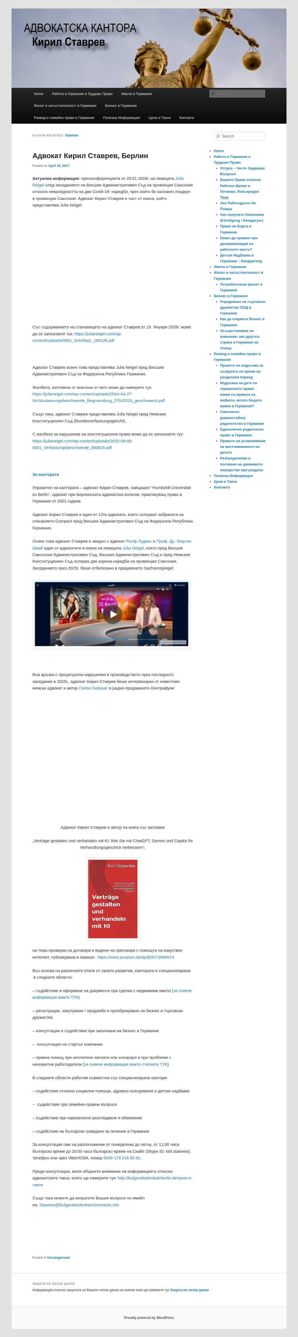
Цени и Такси (160, 118)
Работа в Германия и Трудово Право (82, 94)
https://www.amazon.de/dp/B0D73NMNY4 (136, 957)
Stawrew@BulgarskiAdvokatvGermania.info (79, 1204)
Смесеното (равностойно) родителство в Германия (242, 417)
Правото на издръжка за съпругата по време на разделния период (241, 371)
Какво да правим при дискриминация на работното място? (239, 244)
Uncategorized (58, 1258)
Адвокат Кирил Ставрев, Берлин (90, 156)
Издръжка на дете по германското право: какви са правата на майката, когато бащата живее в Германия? (241, 394)
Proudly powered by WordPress (149, 1318)
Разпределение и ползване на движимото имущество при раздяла (241, 464)
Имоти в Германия (136, 94)
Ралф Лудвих (139, 541)
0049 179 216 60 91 (122, 1157)
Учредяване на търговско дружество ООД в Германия (243, 307)
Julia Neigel (133, 548)
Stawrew (71, 135)
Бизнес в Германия (121, 106)
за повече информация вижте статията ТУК (125, 1064)
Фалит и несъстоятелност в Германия (65, 106)
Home (38, 94)
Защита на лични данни (189, 1290)
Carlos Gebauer (93, 688)
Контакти (186, 118)
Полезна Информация (121, 118)
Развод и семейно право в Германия (64, 118)
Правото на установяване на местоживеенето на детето (243, 446)
